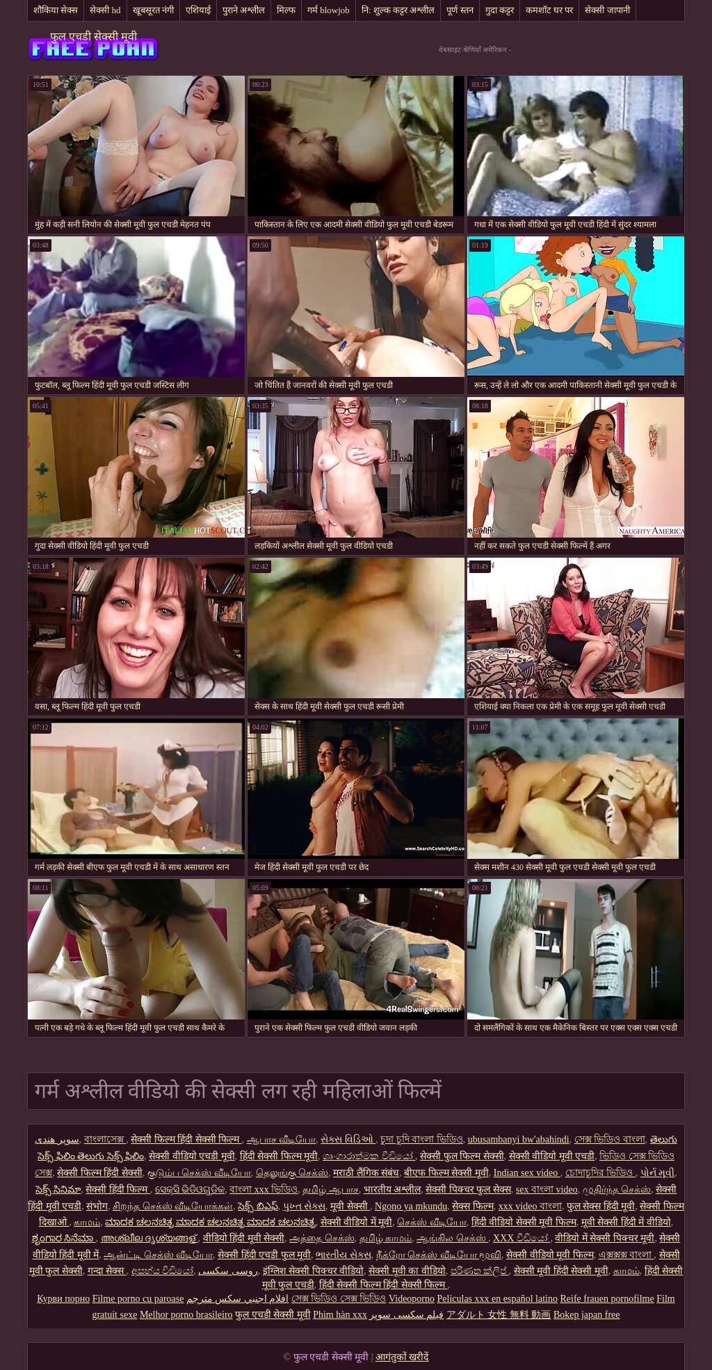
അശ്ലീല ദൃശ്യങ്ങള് (149, 1238)
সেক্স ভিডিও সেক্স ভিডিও (339, 1299)
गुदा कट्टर (499, 10)
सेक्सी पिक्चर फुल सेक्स (468, 1189)
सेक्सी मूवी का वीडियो (407, 1271)
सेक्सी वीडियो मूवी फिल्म (550, 1255)
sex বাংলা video (547, 1189)
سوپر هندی (57, 1139)
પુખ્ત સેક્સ (304, 1206)
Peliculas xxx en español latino (497, 1299)
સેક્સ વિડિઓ (348, 1139)
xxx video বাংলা (530, 1206)
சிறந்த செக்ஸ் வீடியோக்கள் (173, 1206)
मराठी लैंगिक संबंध (366, 1173)
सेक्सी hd (105, 10)
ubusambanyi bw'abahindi (518, 1139)
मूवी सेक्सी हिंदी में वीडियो (626, 1222)
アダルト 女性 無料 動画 (498, 1314)
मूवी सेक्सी (350, 1206)
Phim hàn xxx (340, 1314)
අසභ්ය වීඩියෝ (162, 1271)
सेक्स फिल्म (473, 1206)
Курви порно (63, 1299)
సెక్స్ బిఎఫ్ (258, 1206)
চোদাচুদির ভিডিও (600, 1173)
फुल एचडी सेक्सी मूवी (93, 36)
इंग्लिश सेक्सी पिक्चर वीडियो (313, 1271)
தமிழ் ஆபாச (330, 1189)
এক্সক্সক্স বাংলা (626, 1255)
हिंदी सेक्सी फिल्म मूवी (279, 1156)
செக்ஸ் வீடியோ (432, 1222)
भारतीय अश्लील (392, 1189)
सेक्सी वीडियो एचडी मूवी (192, 1156)
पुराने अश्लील (243, 10)
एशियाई (198, 10)
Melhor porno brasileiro (186, 1314)
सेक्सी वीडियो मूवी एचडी (552, 1156)
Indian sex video (527, 1173)
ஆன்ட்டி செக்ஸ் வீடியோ (158, 1255)
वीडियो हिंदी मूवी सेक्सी (244, 1238)
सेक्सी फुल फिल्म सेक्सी (462, 1156)
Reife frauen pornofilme (607, 1299)
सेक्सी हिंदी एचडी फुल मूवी (264, 1255)
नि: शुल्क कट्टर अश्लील (398, 10)
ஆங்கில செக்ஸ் (452, 1238)
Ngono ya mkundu (411, 1206)
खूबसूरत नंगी (153, 10)
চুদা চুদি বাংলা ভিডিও (421, 1139)
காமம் (87, 1222)
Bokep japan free (586, 1314)
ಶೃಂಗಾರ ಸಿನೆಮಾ (64, 1238)
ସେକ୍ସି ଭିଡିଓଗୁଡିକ (190, 1189)
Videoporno (412, 1299)
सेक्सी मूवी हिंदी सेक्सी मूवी (561, 1271)
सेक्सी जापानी (607, 10)
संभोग (97, 1206)
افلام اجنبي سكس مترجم (237, 1299)
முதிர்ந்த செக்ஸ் (617, 1189)
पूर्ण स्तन (459, 10)
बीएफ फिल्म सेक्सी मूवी (446, 1173)
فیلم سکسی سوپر (406, 1314)
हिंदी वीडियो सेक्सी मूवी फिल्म (523, 1222)
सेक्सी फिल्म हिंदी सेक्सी (100, 1173)
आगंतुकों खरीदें (402, 1357)
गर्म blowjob (328, 10)
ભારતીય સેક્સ (343, 1255)
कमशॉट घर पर (550, 10)
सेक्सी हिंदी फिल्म (118, 1189)
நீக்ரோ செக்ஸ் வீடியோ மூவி (439, 1255)
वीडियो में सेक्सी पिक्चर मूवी (604, 1238)
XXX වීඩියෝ (521, 1238)
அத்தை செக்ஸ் (322, 1238)
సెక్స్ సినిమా (58, 1189)
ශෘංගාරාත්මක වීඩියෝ (369, 1156)
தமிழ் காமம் (385, 1238)
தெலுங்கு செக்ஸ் (292, 1173)
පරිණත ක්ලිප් (480, 1271)
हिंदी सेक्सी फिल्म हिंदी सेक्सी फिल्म (383, 1285)
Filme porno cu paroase (138, 1299)
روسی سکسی (228, 1271)
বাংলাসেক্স (105, 1139)
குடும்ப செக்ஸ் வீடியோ (199, 1173)
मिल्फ (286, 10)
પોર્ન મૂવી (657, 1173)
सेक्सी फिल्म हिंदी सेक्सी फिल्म (186, 1139)
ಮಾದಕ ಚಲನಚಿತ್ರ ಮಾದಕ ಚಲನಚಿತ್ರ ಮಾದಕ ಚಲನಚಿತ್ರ (210, 1222)
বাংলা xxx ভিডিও (263, 1189)
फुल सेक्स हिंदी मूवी (601, 1206)
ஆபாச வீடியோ (281, 1139)
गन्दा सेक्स (107, 1271)
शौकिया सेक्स (55, 10)
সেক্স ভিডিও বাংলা (609, 1139)
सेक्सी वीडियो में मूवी (357, 1222)
